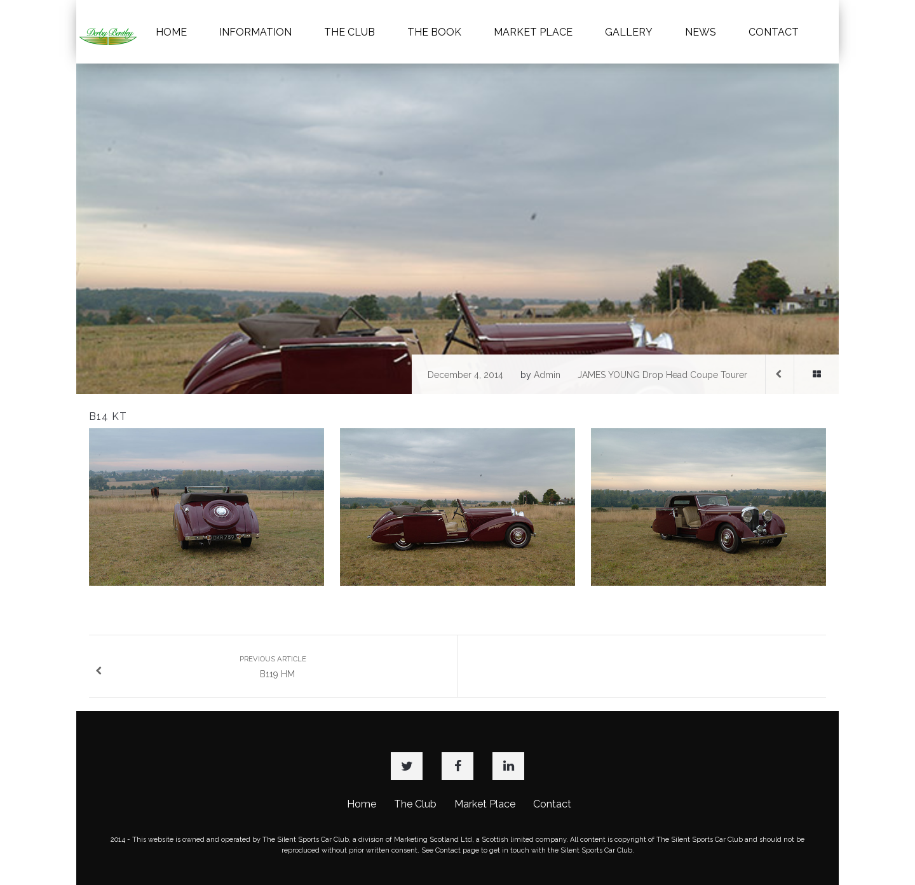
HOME (171, 32)
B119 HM (200, 666)
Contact (552, 804)
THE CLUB (349, 32)
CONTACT (774, 32)
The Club (415, 804)
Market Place (484, 804)
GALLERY (629, 32)
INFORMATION (255, 32)
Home (361, 804)
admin (547, 375)
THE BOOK (434, 32)
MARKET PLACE (533, 32)
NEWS (700, 32)
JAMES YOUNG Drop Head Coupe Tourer (662, 375)
